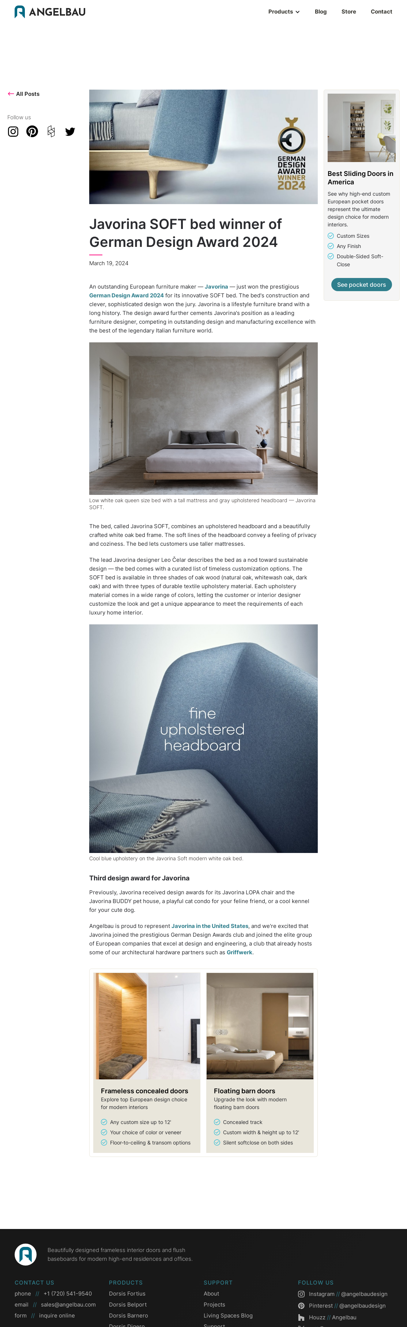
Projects (214, 1304)
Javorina (216, 286)
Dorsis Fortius (127, 1293)
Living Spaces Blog (228, 1315)
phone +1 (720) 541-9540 (53, 1294)
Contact (381, 11)
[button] (262, 11)
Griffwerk (239, 952)
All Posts (23, 93)
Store (349, 11)
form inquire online (45, 1316)
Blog (321, 11)
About (211, 1293)
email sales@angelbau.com (55, 1305)
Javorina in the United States (210, 925)
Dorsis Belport (128, 1304)
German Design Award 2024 (126, 295)
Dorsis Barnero (128, 1315)
